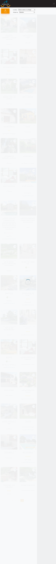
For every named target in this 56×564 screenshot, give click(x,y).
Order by (15, 12)
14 (25, 500)
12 (18, 500)
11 (15, 500)
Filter (5, 11)
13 (22, 500)
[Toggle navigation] (54, 4)
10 (12, 500)
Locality (15, 9)
